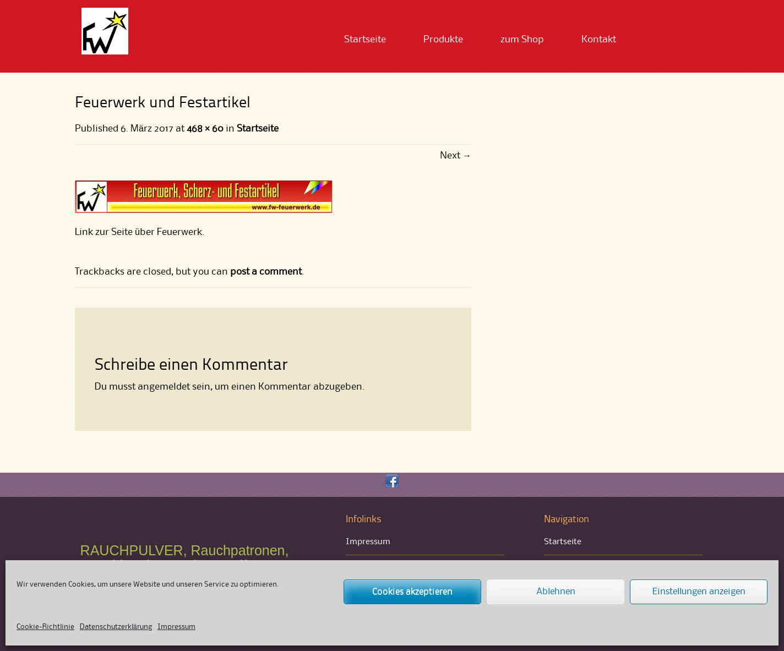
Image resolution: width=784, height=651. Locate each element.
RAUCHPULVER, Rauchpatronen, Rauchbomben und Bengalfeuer (184, 558)
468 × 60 (205, 128)
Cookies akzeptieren (412, 592)
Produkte (443, 39)
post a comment (266, 271)
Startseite (365, 39)
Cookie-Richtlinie (45, 626)
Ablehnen (555, 592)
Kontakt (598, 39)
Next (455, 155)
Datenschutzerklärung (116, 626)
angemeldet (164, 386)
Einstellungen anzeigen (698, 592)
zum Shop (522, 39)
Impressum (176, 626)
